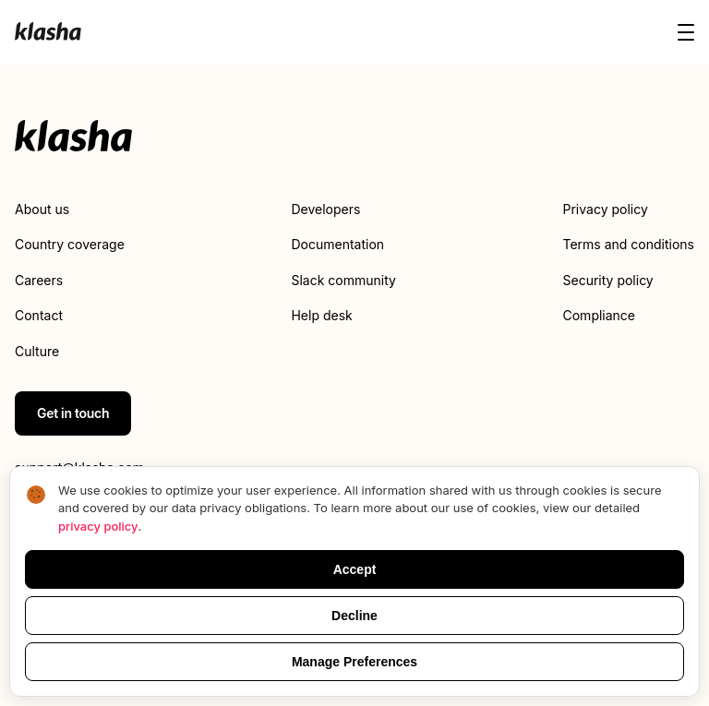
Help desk (321, 315)
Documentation (337, 244)
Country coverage (70, 244)
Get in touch (73, 413)
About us (42, 209)
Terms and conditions (628, 244)
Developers (325, 209)
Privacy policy (605, 209)
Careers (39, 280)
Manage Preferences (354, 661)
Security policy (608, 280)
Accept (355, 569)
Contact (39, 315)
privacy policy (98, 526)
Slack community (343, 280)
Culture (37, 351)
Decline (354, 615)
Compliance (599, 315)
